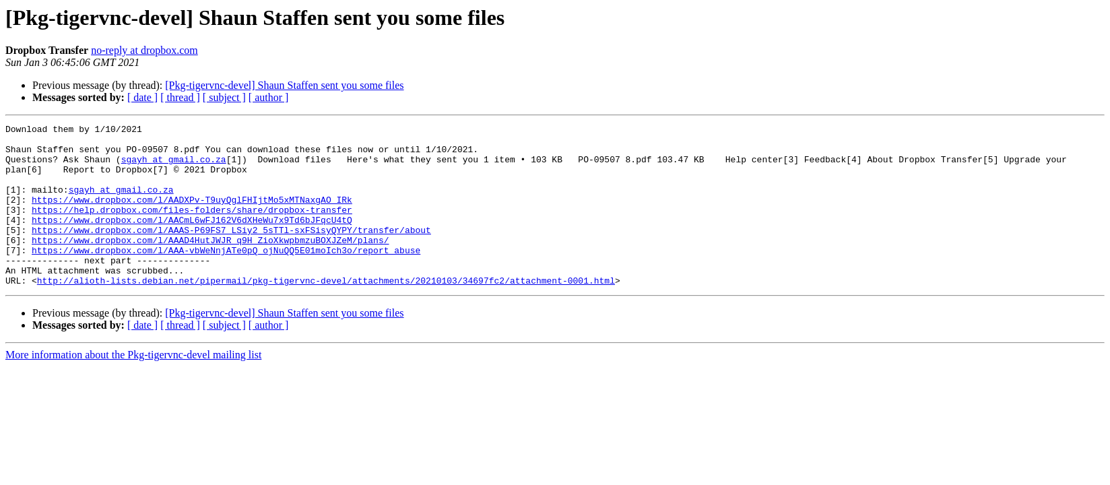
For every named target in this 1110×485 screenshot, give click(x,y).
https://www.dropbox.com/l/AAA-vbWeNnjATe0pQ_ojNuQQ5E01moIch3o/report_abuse (226, 276)
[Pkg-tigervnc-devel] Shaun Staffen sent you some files (284, 85)
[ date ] (142, 97)
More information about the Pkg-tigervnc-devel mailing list (133, 387)
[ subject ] (224, 97)
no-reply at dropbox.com (144, 50)
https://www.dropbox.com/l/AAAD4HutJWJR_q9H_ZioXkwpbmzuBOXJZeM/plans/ (210, 264)
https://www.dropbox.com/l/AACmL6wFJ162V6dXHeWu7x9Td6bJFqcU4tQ (192, 240)
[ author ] (269, 97)
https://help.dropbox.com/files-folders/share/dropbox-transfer (192, 228)
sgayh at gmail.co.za (173, 167)
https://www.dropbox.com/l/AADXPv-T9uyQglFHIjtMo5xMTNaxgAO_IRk (192, 215)
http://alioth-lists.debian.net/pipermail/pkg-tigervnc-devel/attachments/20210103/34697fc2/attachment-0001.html (326, 312)
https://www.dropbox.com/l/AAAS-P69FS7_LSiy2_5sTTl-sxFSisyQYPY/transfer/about (231, 252)
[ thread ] (180, 97)
